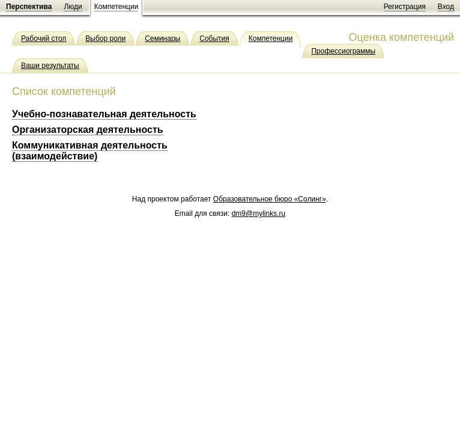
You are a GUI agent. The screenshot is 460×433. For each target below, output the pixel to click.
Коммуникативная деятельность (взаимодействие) (90, 150)
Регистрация (405, 6)
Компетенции (116, 6)
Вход (446, 6)
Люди (73, 6)
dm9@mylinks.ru (259, 213)
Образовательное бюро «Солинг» (269, 199)
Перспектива (29, 6)
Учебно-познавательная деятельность (104, 114)
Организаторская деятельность (87, 129)
